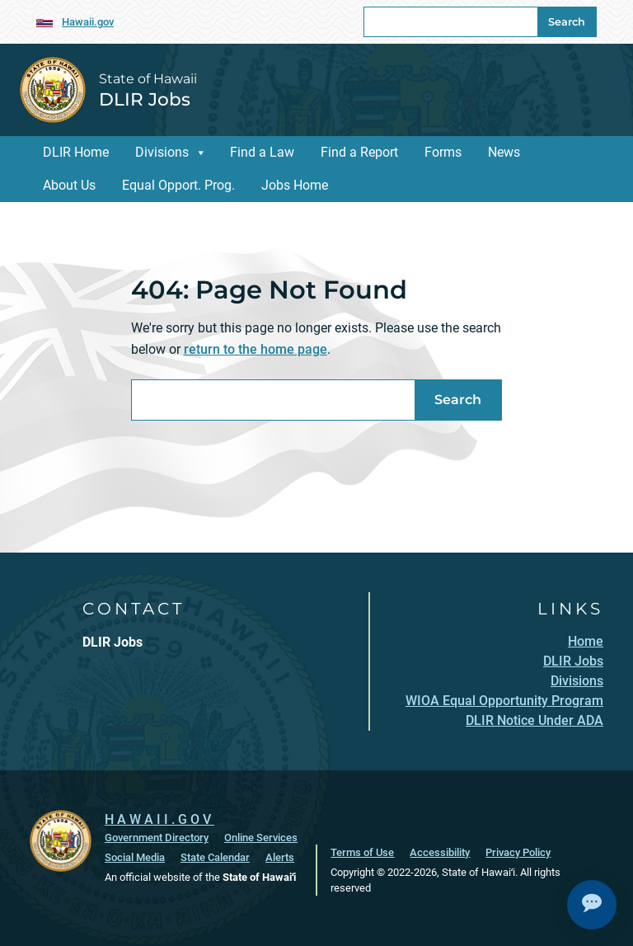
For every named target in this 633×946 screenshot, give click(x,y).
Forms (443, 152)
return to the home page (255, 349)
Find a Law (262, 152)
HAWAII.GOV (159, 818)
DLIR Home (76, 152)
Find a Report (359, 152)
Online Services (261, 837)
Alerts (279, 857)
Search (566, 22)
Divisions (162, 152)
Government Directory (157, 837)
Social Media (135, 857)
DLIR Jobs (144, 99)
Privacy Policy (518, 852)
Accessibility (440, 852)
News (504, 152)
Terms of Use (362, 852)
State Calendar (215, 857)
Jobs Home (294, 185)
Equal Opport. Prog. (178, 185)
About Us (69, 185)
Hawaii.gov (88, 22)
